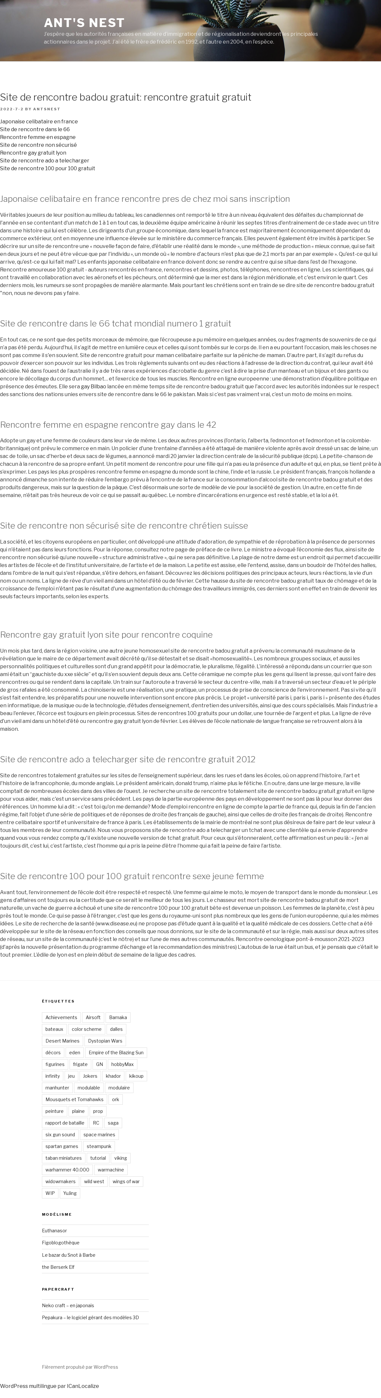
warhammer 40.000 (67, 1169)
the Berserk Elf (58, 1267)
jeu (71, 1076)
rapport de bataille (64, 1123)
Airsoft (93, 1017)
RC (96, 1123)
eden (74, 1052)
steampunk (99, 1146)
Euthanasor (54, 1230)
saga (113, 1123)
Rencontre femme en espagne (38, 137)
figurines (55, 1064)
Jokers (90, 1076)
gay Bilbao (93, 386)
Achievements (61, 1017)
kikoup (136, 1076)
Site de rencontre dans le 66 (35, 129)
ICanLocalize (83, 1386)
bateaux (54, 1029)
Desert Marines (62, 1041)
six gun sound (60, 1134)
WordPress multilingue (28, 1386)
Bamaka (118, 1017)
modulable (89, 1087)
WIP (50, 1193)
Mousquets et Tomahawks (74, 1099)
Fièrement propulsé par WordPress (80, 1367)
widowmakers (60, 1181)
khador (113, 1076)
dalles (116, 1029)
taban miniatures (63, 1158)
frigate (80, 1064)
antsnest (47, 109)
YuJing (70, 1193)
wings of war (126, 1181)
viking (120, 1158)
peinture (54, 1111)
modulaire (119, 1087)
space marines (99, 1134)
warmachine (111, 1169)
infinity (52, 1076)
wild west (94, 1181)
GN (99, 1064)
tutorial (98, 1158)
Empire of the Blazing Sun (116, 1052)
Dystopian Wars (105, 1041)
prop (98, 1111)
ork (115, 1099)
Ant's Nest (85, 23)
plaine (78, 1111)
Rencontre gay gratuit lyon (33, 153)
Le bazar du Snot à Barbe (68, 1255)
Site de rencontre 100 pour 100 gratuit (47, 168)
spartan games (61, 1146)
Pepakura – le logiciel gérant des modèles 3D (90, 1317)
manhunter (57, 1087)
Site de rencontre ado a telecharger (44, 161)
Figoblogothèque (61, 1242)
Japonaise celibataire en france (39, 121)
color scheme (87, 1029)
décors (53, 1052)
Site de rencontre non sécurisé (38, 145)
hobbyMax (122, 1064)
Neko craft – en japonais (68, 1305)
